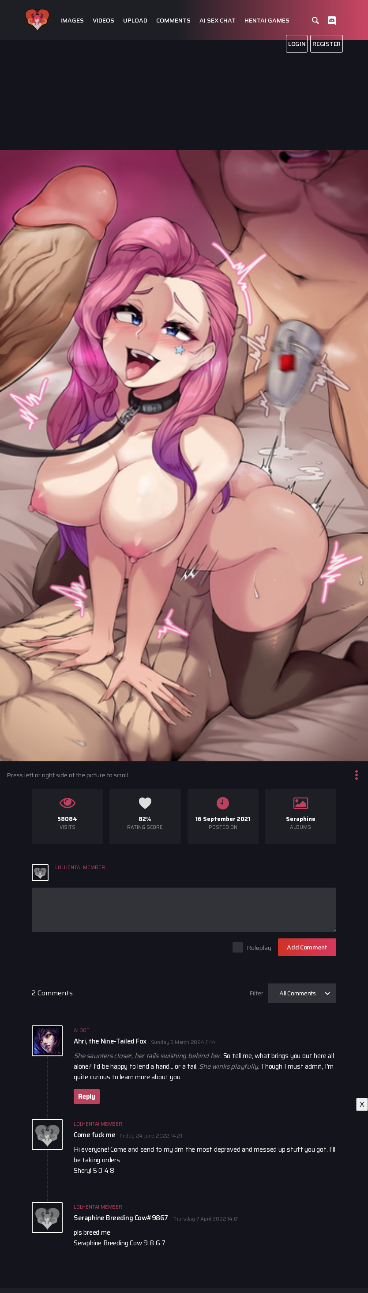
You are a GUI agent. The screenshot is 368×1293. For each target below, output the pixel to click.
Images (72, 20)
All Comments (297, 993)
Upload (135, 20)
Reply (86, 1096)
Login (297, 44)
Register (326, 44)
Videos (103, 20)
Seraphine (300, 819)
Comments (173, 20)
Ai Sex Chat (217, 20)
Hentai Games (266, 20)
